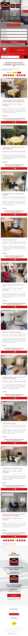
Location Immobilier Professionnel (10, 20)
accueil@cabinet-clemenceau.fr (14, 573)
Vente (5, 16)
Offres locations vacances (14, 25)
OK (25, 56)
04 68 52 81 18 (14, 572)
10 (24, 75)
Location (23, 20)
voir (14, 122)
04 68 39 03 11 (14, 589)
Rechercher (14, 42)
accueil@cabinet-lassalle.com (14, 591)
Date (19, 72)
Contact (14, 595)
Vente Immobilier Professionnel (16, 16)
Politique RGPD (14, 629)
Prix (14, 72)
